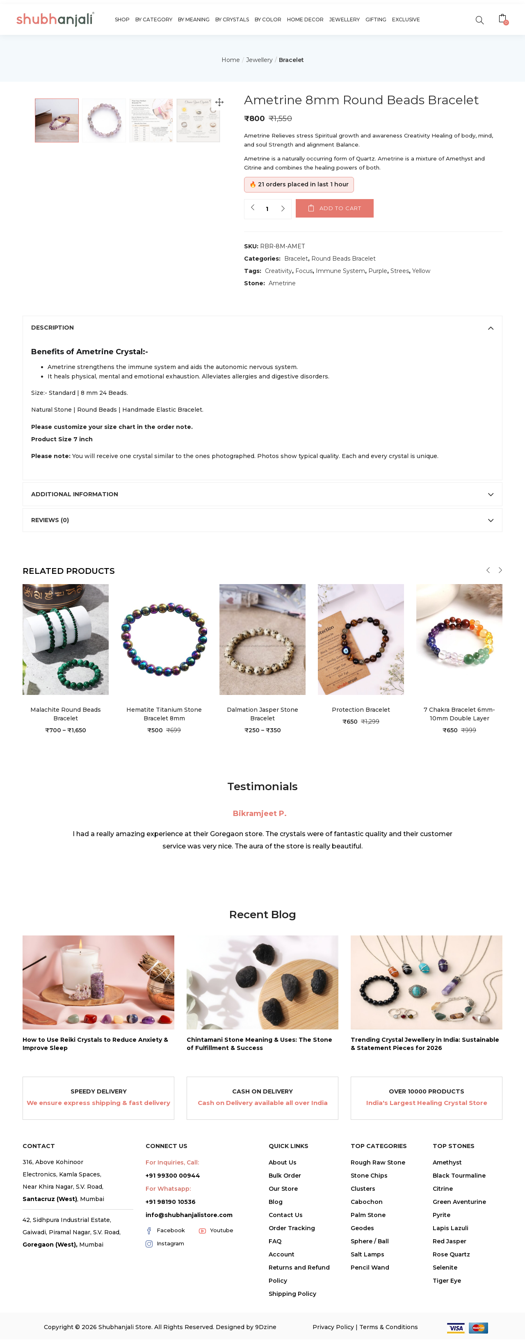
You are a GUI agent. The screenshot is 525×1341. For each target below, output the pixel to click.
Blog (276, 1252)
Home (230, 60)
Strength (282, 144)
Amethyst (447, 1213)
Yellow (421, 271)
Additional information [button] (262, 545)
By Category (153, 19)
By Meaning (194, 19)
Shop (122, 19)
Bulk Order (285, 1226)
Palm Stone (368, 1266)
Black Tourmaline (459, 1226)
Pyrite (441, 1266)
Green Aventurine (459, 1252)
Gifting (375, 19)
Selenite (445, 1318)
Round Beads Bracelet (343, 258)
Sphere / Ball (370, 1292)
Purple (377, 271)
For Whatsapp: (168, 1239)
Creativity (278, 271)
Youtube (216, 1281)
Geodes (362, 1279)
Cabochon (367, 1252)
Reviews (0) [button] (262, 571)
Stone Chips (369, 1226)
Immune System (340, 271)
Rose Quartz (451, 1305)
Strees (399, 271)
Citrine (443, 1239)
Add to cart (340, 208)
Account (281, 1305)
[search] (479, 19)
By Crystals (232, 19)
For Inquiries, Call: (172, 1213)
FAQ (275, 1292)
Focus (304, 271)
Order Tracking (292, 1279)
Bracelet (291, 60)
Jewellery (344, 19)
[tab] (262, 378)
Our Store (283, 1239)
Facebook (165, 1281)
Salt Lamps (367, 1305)
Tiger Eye (447, 1331)
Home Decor (305, 19)
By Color (268, 19)
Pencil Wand (370, 1318)
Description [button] (262, 378)
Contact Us (286, 1266)
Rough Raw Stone (378, 1213)
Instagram (165, 1294)
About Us (283, 1213)
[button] (503, 19)
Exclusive (406, 19)
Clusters (363, 1239)
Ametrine (391, 158)
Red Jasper (449, 1292)
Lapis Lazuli (450, 1279)
